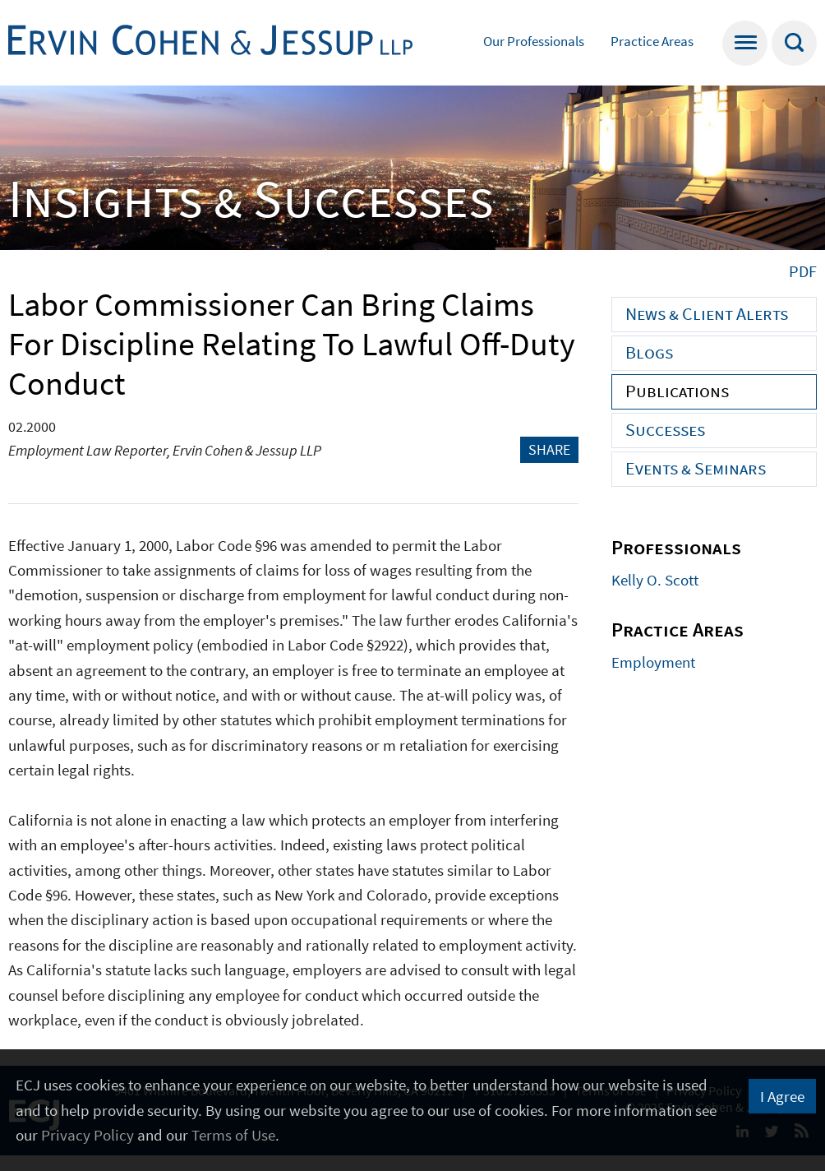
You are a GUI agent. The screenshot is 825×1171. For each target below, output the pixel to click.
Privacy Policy (87, 1135)
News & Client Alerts (706, 313)
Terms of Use (233, 1135)
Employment (653, 662)
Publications (677, 390)
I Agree (782, 1096)
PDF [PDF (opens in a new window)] (803, 271)
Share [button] (549, 449)
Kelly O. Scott (654, 580)
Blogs (649, 351)
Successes (665, 429)
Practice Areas (652, 41)
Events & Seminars (695, 467)
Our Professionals (533, 41)
